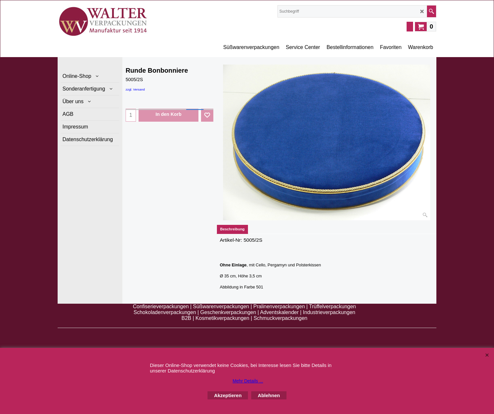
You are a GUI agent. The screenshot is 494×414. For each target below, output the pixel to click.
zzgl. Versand (135, 89)
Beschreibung (232, 229)
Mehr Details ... (247, 381)
